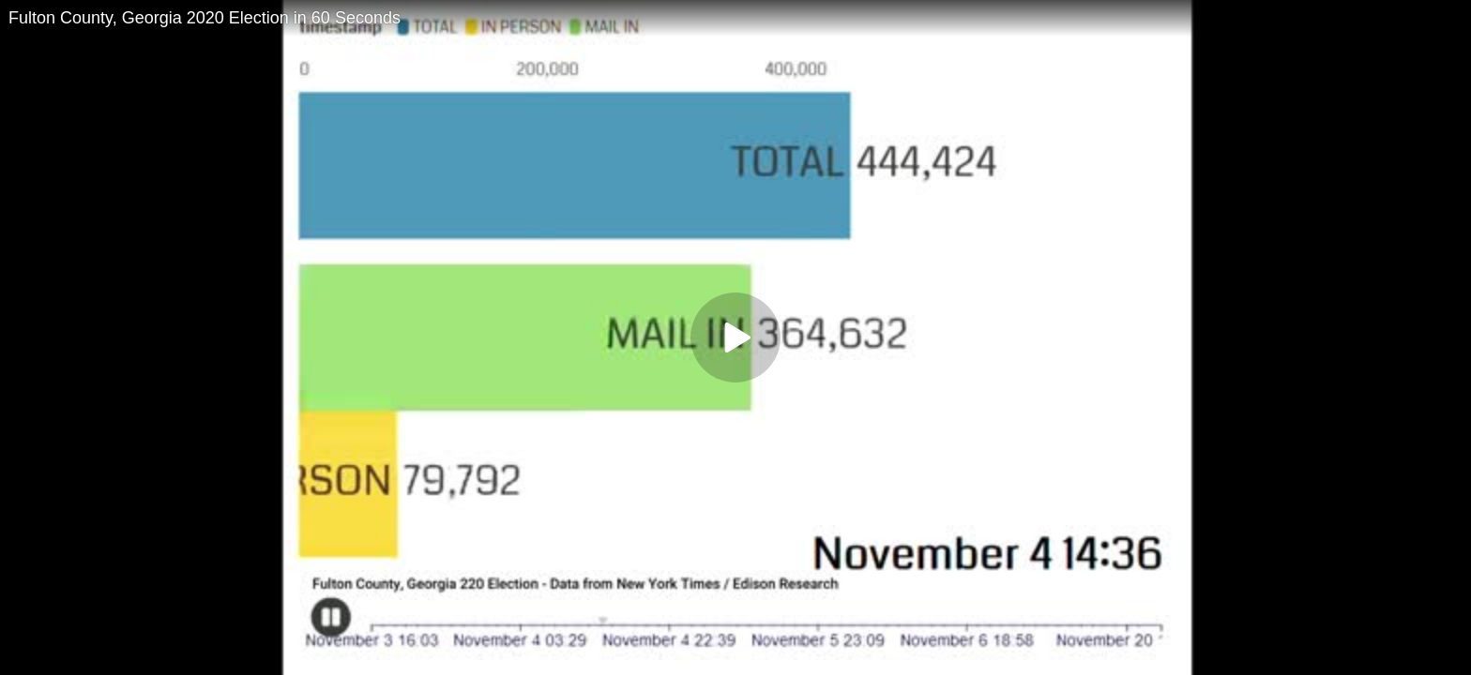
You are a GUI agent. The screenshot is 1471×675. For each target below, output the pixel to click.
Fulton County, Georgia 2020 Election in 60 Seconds (204, 17)
